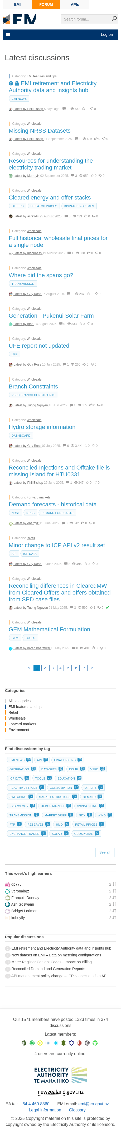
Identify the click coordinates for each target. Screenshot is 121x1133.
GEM (15, 638)
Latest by (20, 109)
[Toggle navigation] (7, 34)
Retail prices (89, 824)
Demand (92, 796)
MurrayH (33, 176)
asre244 (33, 216)
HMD (62, 824)
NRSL (16, 513)
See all (104, 852)
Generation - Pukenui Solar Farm (51, 315)
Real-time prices (26, 787)
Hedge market (55, 806)
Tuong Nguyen (38, 405)
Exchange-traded (27, 833)
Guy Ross (34, 294)
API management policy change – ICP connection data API (59, 976)
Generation (22, 769)
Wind (104, 815)
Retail (31, 538)
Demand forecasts (57, 513)
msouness (34, 253)
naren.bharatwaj (39, 648)
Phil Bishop (35, 109)
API (14, 553)
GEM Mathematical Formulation (49, 629)
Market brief (58, 815)
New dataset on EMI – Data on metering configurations (56, 955)
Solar (59, 833)
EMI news (19, 98)
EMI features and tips (41, 76)
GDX (85, 815)
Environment (18, 730)
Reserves (38, 824)
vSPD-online (90, 806)
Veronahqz (20, 891)
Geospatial (86, 833)
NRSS (30, 513)
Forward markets (38, 497)
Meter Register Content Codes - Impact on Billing (52, 962)
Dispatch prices (44, 206)
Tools (30, 638)
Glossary (77, 1110)
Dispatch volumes (79, 206)
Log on (107, 34)
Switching (20, 796)
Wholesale (34, 124)
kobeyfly (18, 918)
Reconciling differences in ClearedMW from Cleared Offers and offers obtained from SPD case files (60, 592)
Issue (76, 769)
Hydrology (21, 806)
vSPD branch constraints (33, 395)
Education (68, 778)
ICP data (30, 553)
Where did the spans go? (41, 275)
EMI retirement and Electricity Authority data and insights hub (53, 86)
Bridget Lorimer (24, 911)
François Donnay (25, 898)
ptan (30, 324)
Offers (18, 206)
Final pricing (67, 760)
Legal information (45, 1110)
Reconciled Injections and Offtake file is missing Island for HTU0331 (59, 471)
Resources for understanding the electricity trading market (51, 164)
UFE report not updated (39, 345)
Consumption (64, 787)
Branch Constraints (33, 386)
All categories (19, 701)
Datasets (51, 769)
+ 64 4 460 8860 (34, 1104)
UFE (15, 354)
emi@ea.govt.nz (93, 1104)
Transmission (23, 283)
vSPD (97, 769)
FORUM (46, 4)
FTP (15, 824)
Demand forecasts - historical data (53, 504)
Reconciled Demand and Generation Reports (48, 969)
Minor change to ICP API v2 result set (57, 545)
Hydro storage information (42, 427)
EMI (17, 4)
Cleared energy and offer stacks (50, 197)
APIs (75, 4)
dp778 (16, 884)
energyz (33, 523)
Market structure (57, 796)
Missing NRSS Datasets (40, 130)
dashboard (21, 435)
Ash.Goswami (22, 904)
